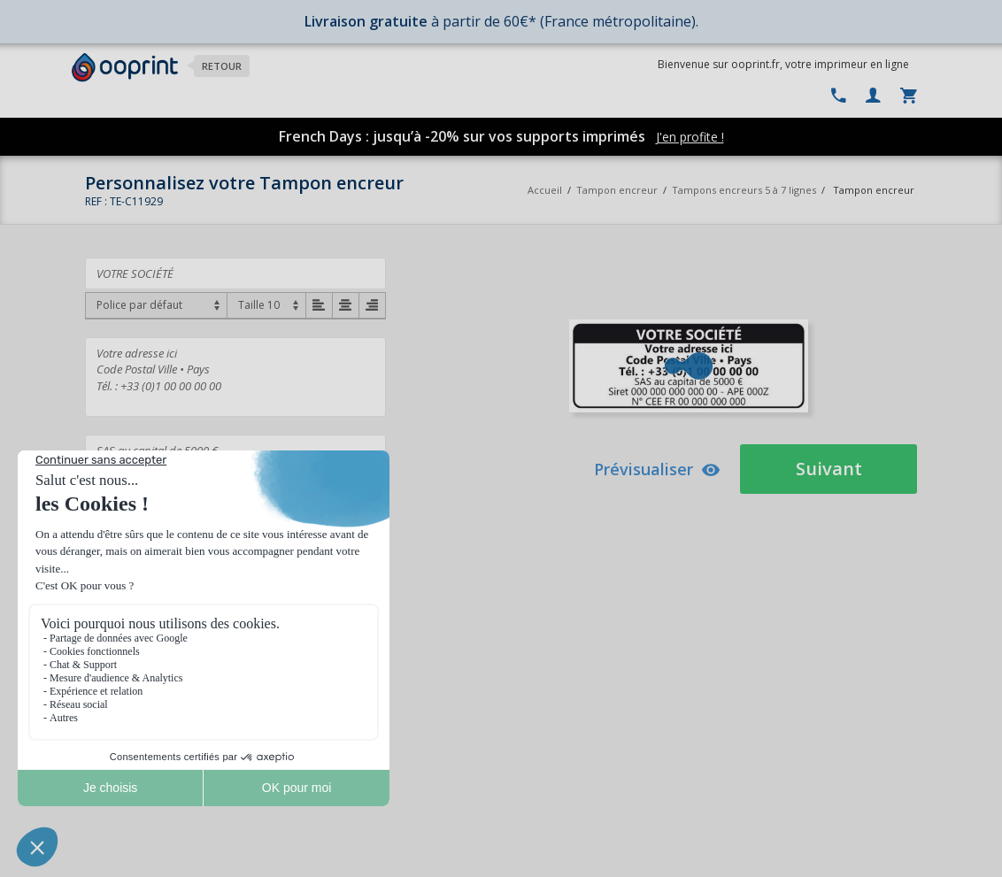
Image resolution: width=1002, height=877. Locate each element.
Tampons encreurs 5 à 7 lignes (744, 189)
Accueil (545, 189)
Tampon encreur (618, 189)
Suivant (829, 469)
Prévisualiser (657, 469)
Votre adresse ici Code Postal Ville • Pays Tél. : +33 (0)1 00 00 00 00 (235, 377)
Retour (222, 66)
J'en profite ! (690, 136)
